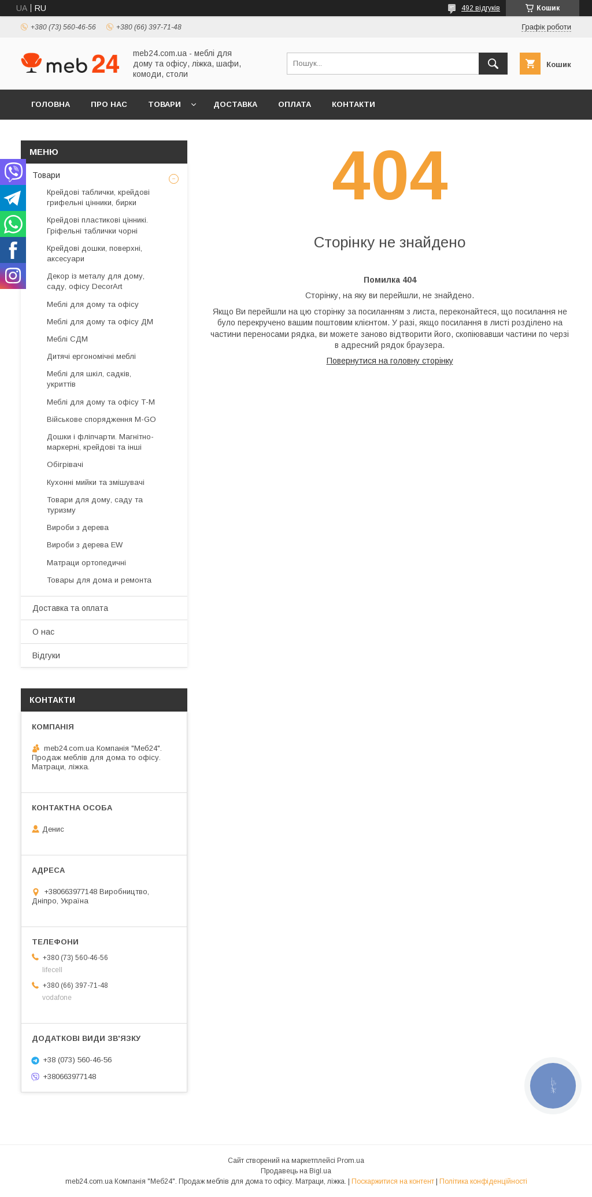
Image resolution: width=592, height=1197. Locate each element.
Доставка (235, 104)
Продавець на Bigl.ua (296, 1171)
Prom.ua (350, 1161)
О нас (43, 631)
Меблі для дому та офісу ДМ (100, 321)
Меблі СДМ (67, 339)
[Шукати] (493, 64)
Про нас (109, 104)
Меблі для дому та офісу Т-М (101, 402)
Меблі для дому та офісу (93, 304)
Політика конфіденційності (483, 1181)
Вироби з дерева (78, 527)
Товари (164, 104)
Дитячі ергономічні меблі (91, 356)
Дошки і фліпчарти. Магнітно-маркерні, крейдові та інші (100, 441)
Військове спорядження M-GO (101, 419)
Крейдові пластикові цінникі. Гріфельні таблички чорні (97, 225)
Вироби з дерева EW (85, 544)
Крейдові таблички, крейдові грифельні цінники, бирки (98, 197)
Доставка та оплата (70, 608)
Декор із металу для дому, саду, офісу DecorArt (96, 281)
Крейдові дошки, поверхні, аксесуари (94, 253)
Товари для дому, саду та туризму (95, 504)
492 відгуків (480, 8)
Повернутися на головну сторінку (390, 360)
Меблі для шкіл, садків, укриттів (89, 378)
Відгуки (46, 655)
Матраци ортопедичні (86, 562)
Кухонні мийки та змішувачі (96, 482)
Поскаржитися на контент (393, 1181)
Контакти (353, 104)
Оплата (294, 104)
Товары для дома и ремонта (99, 580)
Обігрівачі (65, 464)
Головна (50, 104)
